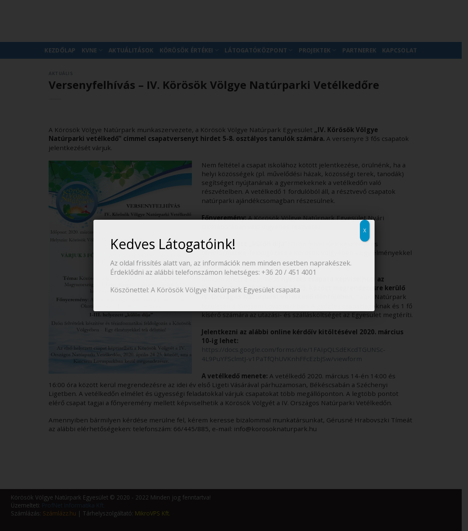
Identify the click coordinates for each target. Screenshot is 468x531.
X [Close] (364, 230)
